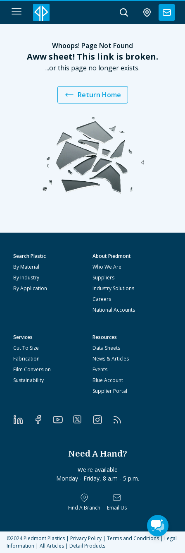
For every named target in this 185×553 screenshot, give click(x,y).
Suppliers (103, 277)
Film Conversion (32, 369)
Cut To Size (26, 347)
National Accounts (113, 309)
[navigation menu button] (16, 11)
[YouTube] (63, 420)
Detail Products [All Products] (87, 545)
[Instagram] (102, 420)
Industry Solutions (113, 288)
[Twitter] (82, 419)
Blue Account (107, 380)
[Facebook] (43, 420)
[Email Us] (117, 502)
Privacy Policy (86, 538)
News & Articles (110, 358)
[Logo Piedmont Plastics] (41, 12)
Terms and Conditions (133, 538)
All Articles (52, 545)
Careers (101, 299)
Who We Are (106, 266)
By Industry (26, 277)
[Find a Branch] (84, 502)
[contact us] (167, 12)
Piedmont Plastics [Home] (44, 538)
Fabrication (26, 358)
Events (99, 369)
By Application (30, 288)
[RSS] (122, 420)
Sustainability (28, 380)
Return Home (92, 95)
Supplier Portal (109, 390)
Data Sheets (106, 347)
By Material (26, 266)
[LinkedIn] (23, 420)
